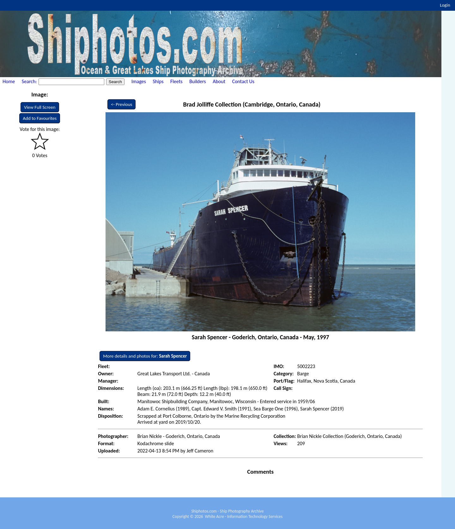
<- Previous (121, 104)
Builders (197, 81)
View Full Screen (40, 107)
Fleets (176, 81)
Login (445, 5)
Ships (158, 81)
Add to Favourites (40, 118)
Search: (30, 81)
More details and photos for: (145, 356)
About (219, 81)
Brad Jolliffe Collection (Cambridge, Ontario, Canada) (251, 104)
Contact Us (243, 81)
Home (9, 81)
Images (138, 81)
